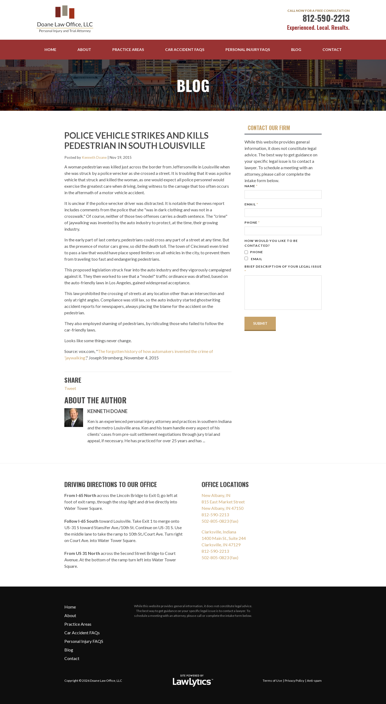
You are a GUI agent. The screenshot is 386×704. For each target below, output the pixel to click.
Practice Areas (128, 49)
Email (251, 204)
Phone (252, 222)
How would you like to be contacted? (271, 243)
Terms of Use (272, 681)
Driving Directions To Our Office (110, 484)
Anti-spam (314, 681)
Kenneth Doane (94, 157)
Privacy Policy (294, 681)
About (84, 49)
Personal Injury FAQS (247, 49)
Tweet (70, 388)
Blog (296, 49)
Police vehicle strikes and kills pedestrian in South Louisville (136, 140)
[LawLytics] (193, 680)
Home (50, 49)
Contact (332, 49)
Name (251, 186)
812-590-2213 (326, 18)
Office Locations (225, 484)
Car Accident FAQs (184, 49)
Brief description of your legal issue (283, 268)
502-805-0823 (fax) (220, 521)
